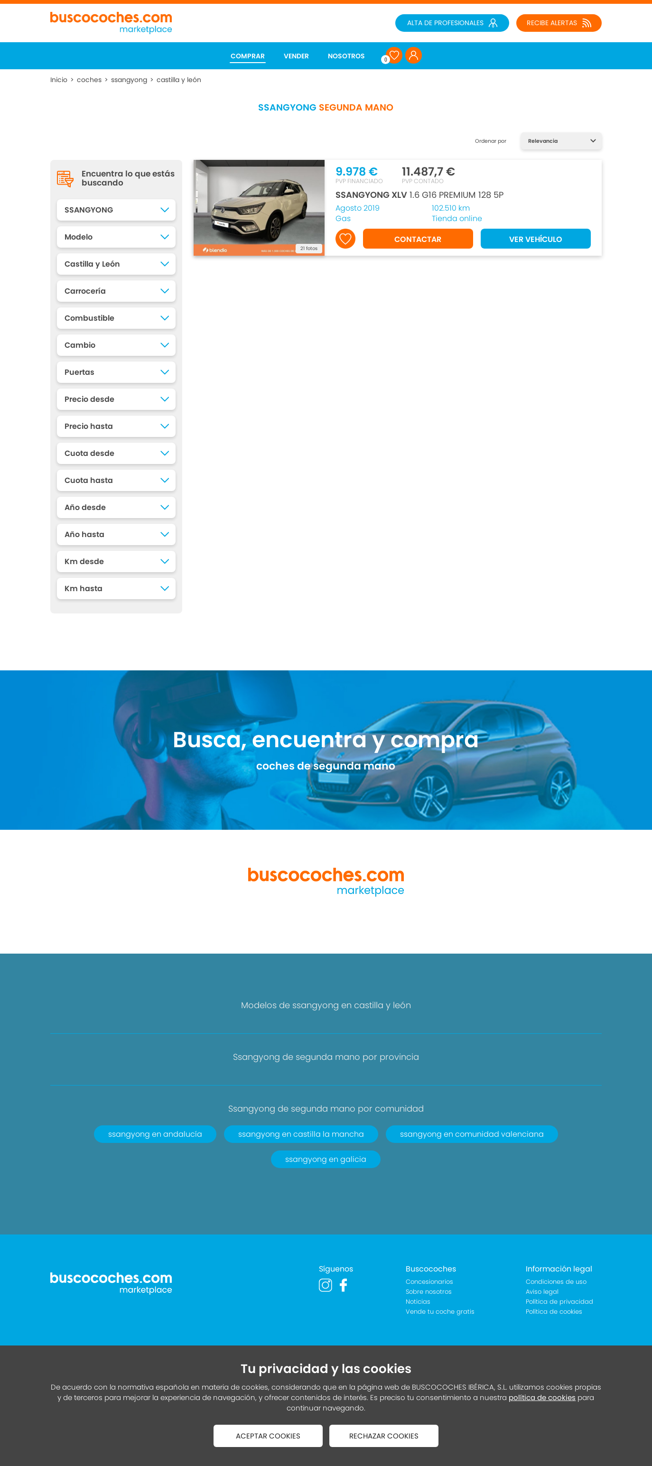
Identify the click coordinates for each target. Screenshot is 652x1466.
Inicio (58, 79)
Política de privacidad (559, 1301)
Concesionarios (429, 1281)
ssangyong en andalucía (155, 1134)
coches (89, 79)
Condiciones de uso (556, 1281)
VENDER (296, 56)
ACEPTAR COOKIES (268, 1436)
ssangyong (129, 79)
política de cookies (542, 1397)
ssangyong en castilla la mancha (301, 1134)
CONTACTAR (417, 239)
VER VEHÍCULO (535, 239)
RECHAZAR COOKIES (384, 1436)
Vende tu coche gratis (440, 1311)
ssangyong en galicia (325, 1159)
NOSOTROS (346, 56)
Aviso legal (542, 1291)
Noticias (418, 1301)
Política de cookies (554, 1311)
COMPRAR (248, 56)
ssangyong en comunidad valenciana (472, 1134)
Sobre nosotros (429, 1291)
